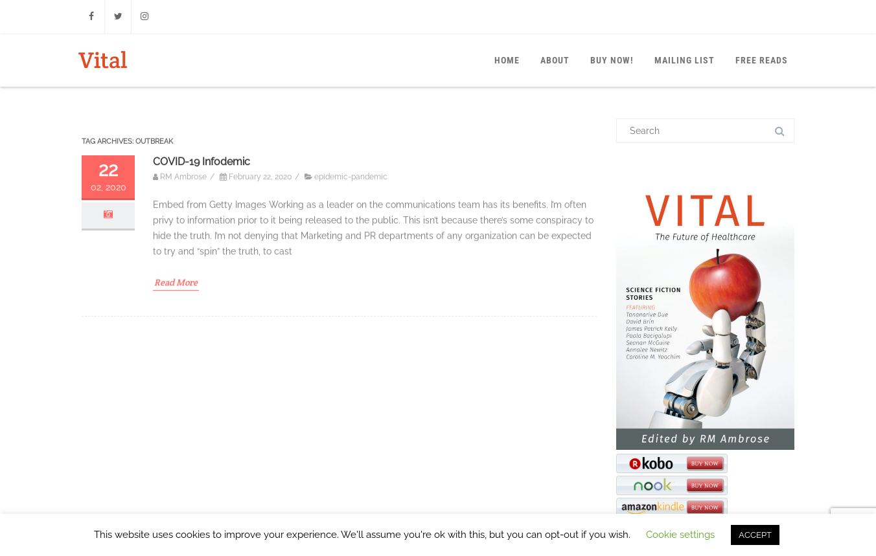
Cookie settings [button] (680, 534)
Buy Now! (612, 60)
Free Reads (761, 60)
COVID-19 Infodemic (201, 235)
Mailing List (684, 60)
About (555, 60)
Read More (176, 356)
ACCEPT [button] (755, 535)
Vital (102, 59)
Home (507, 60)
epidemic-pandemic (350, 251)
